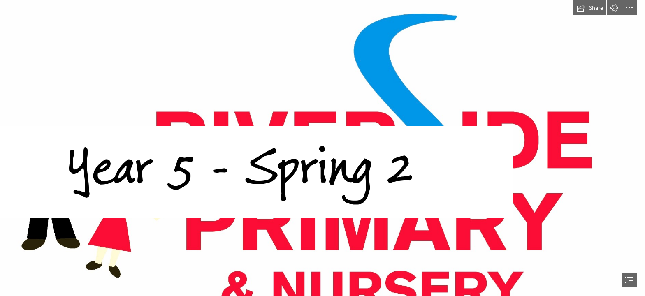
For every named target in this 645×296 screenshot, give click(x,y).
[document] (322, 148)
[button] (589, 7)
